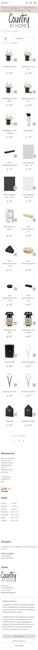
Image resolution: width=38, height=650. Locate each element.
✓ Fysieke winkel (6, 11)
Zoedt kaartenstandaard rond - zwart (9, 298)
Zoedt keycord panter (28, 392)
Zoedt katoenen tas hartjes (9, 331)
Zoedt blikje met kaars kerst (28, 100)
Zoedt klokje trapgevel (28, 421)
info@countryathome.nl (8, 592)
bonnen (7, 479)
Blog (2, 481)
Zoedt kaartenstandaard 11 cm (28, 229)
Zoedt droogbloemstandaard (10, 164)
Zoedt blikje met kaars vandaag (10, 132)
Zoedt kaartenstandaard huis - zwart (9, 263)
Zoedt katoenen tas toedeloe (28, 331)
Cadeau (3, 479)
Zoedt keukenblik (9, 362)
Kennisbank (4, 472)
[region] (19, 618)
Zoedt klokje (9, 421)
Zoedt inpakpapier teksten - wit (28, 196)
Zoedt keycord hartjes (10, 392)
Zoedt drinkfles (28, 131)
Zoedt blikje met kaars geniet (10, 100)
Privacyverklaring (6, 461)
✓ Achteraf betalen (28, 8)
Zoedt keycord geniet (28, 362)
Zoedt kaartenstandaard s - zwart (28, 298)
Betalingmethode (6, 465)
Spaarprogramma (6, 477)
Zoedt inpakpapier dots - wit (28, 164)
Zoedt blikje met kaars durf (28, 68)
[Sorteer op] (19, 38)
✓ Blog (28, 11)
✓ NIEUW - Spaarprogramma (10, 8)
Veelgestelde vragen (7, 470)
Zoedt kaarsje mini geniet (10, 228)
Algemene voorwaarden (8, 458)
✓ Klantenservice (18, 11)
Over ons (3, 467)
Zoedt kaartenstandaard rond (28, 262)
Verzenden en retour (7, 463)
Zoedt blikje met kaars (10, 67)
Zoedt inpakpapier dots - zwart (9, 196)
